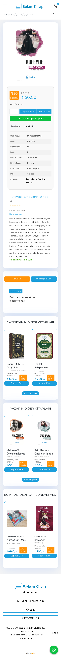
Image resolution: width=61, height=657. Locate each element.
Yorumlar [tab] (17, 279)
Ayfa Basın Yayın (13, 544)
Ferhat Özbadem (14, 456)
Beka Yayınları (12, 373)
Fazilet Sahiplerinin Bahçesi (41, 367)
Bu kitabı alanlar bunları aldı (30, 494)
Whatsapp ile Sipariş (30, 118)
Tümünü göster (30, 393)
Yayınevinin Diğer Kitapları (30, 322)
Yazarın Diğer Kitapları (30, 408)
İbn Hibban (39, 371)
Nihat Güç (38, 543)
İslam (28, 179)
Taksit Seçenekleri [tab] (43, 279)
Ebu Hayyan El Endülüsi (16, 370)
